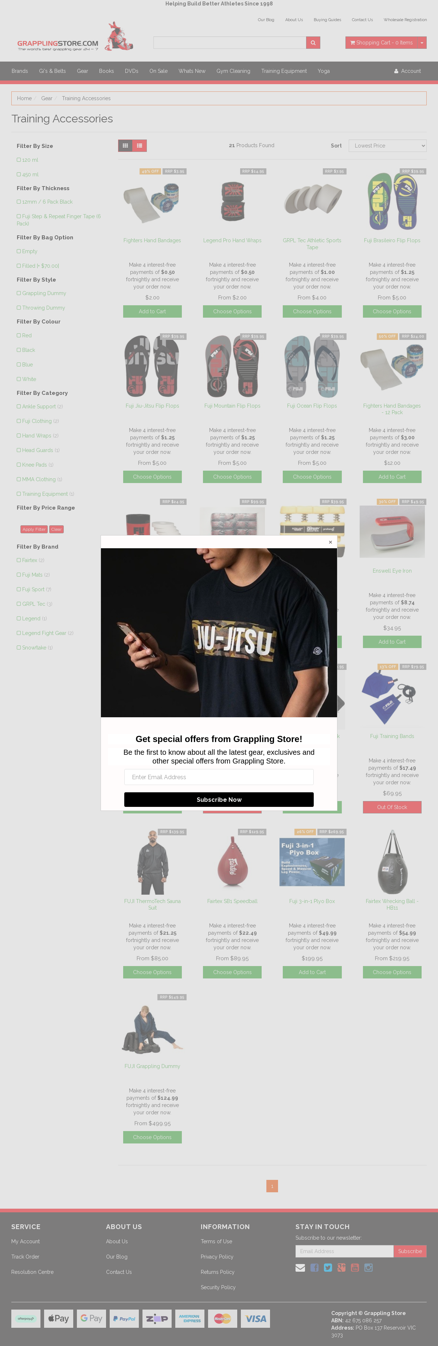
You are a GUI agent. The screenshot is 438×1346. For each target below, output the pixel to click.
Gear (82, 71)
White (29, 379)
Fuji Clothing (40, 421)
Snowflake (37, 648)
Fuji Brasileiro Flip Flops (392, 240)
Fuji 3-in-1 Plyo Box (312, 901)
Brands (20, 71)
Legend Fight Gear (48, 633)
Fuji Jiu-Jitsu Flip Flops (152, 406)
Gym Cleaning (233, 71)
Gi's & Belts (52, 71)
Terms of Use (216, 1241)
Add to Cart (152, 311)
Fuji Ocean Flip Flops (312, 406)
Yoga (324, 71)
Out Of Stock (392, 807)
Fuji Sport (36, 589)
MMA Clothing (42, 479)
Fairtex (33, 560)
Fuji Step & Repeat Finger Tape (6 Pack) (59, 220)
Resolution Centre (32, 1272)
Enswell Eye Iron (392, 571)
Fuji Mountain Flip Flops (232, 406)
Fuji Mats (36, 575)
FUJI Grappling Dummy (152, 1066)
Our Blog (266, 19)
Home (24, 98)
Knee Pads (38, 465)
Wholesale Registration (405, 19)
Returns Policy (218, 1272)
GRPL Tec (37, 604)
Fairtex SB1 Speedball (232, 901)
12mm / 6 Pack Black (47, 202)
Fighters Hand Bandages (152, 240)
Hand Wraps (40, 436)
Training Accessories (86, 98)
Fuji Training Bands (392, 736)
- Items (381, 43)
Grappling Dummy (44, 293)
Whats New (192, 71)
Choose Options (232, 311)
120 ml (30, 160)
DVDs (131, 71)
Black (28, 350)
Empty (30, 251)
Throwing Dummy (43, 308)
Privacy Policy (217, 1257)
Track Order (25, 1257)
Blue (27, 365)
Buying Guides (327, 19)
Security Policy (218, 1287)
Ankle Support (42, 406)
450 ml (30, 174)
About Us (294, 19)
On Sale (158, 71)
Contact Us (362, 19)
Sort (336, 146)
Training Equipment (284, 71)
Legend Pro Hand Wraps (232, 240)
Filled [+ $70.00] (40, 266)
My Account (25, 1241)
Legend (34, 618)
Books (106, 71)
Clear (56, 529)
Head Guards (41, 450)
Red (27, 335)
